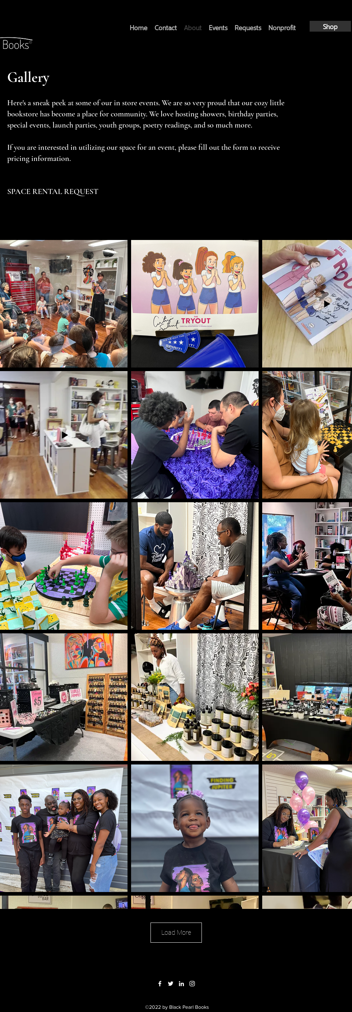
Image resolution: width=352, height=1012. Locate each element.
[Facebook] (159, 983)
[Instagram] (192, 983)
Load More (176, 932)
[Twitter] (170, 983)
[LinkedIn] (181, 983)
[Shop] (330, 26)
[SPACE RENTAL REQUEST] (52, 191)
